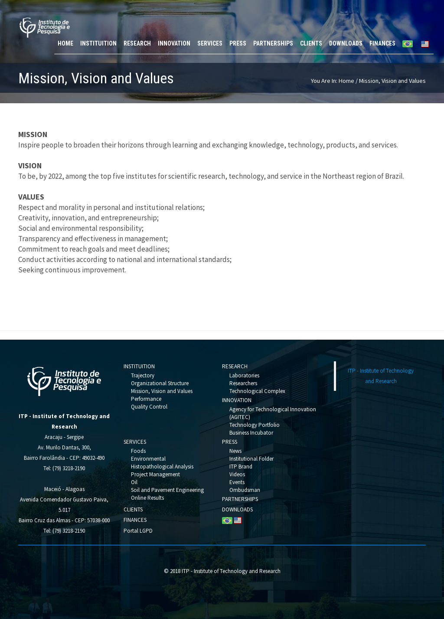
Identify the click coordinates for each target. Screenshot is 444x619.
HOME (65, 43)
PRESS (237, 43)
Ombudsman (244, 490)
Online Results (147, 497)
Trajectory (142, 375)
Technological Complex (257, 391)
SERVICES (209, 43)
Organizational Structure (160, 383)
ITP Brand (240, 466)
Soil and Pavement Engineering (167, 490)
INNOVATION (174, 43)
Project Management (155, 474)
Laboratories (244, 375)
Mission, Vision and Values (162, 391)
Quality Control (149, 406)
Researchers (243, 383)
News (235, 451)
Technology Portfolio (254, 425)
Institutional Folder (251, 458)
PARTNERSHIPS (273, 43)
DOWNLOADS (345, 43)
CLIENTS (311, 43)
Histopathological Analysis (162, 466)
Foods (138, 451)
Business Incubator (251, 432)
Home (346, 81)
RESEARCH (137, 43)
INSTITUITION (98, 43)
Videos (237, 474)
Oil (134, 482)
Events (237, 482)
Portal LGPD (138, 530)
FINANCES (382, 43)
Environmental (148, 458)
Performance (146, 399)
